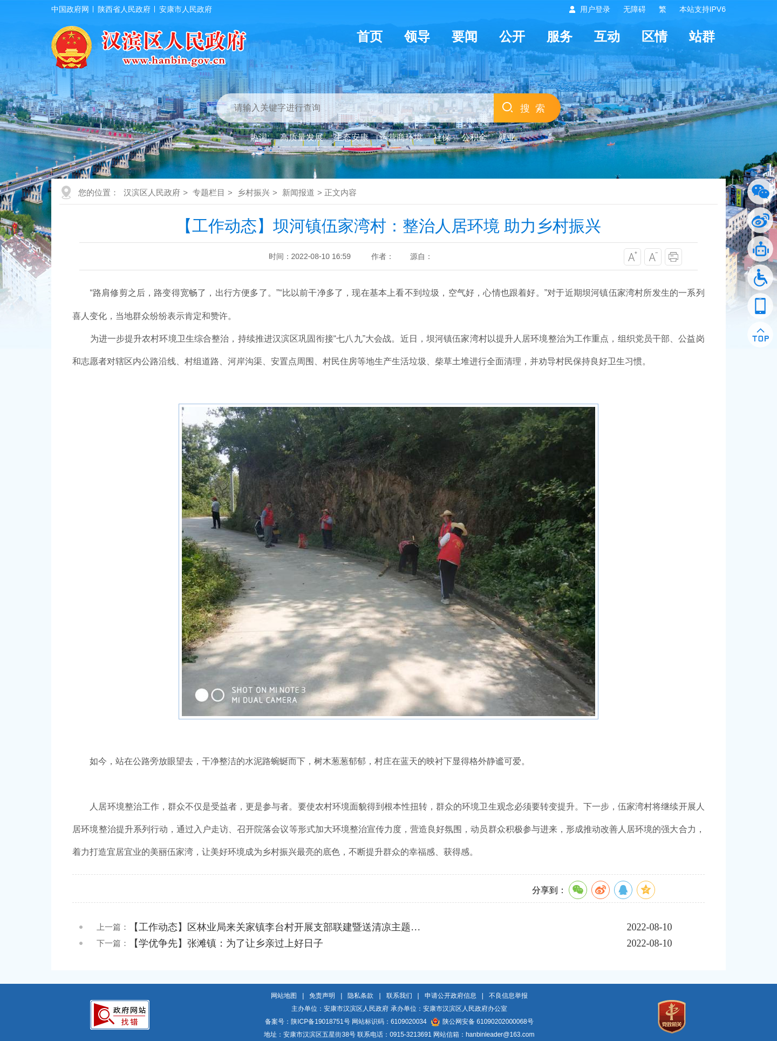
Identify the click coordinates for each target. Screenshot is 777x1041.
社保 (442, 137)
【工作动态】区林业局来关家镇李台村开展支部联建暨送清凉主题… (274, 927)
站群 (702, 36)
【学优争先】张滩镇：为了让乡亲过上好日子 (226, 943)
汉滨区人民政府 (152, 192)
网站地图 (284, 995)
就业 (506, 137)
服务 (559, 36)
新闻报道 (298, 192)
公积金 (474, 137)
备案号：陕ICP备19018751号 (307, 1021)
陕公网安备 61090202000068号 (482, 1021)
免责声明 (322, 995)
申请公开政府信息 (450, 995)
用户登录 (595, 9)
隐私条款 (360, 995)
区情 (654, 36)
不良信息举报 (508, 995)
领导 (417, 36)
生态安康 (351, 137)
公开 (512, 36)
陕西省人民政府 (124, 9)
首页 (370, 36)
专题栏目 (209, 192)
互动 (607, 36)
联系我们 (399, 995)
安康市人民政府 (185, 9)
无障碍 (634, 9)
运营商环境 (400, 137)
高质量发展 (301, 137)
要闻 (465, 36)
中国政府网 (70, 9)
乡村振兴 (253, 192)
